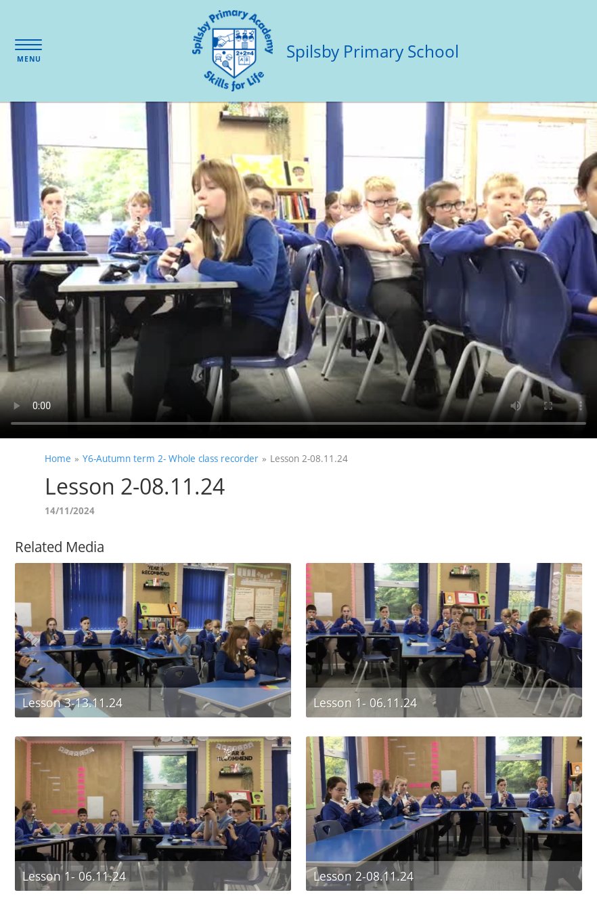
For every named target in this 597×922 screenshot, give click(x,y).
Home (58, 458)
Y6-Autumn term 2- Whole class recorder (171, 458)
